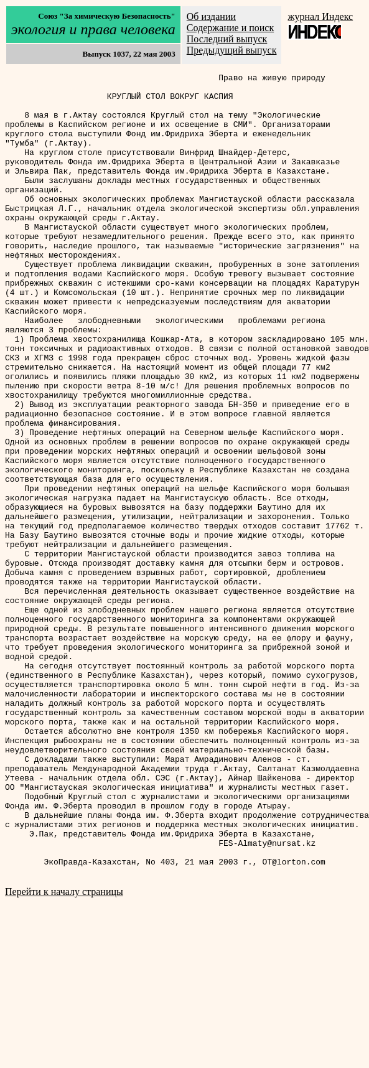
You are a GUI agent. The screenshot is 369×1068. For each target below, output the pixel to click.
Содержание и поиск (230, 27)
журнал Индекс (320, 16)
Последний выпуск (227, 39)
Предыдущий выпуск (232, 50)
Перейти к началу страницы (64, 1052)
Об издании (211, 16)
